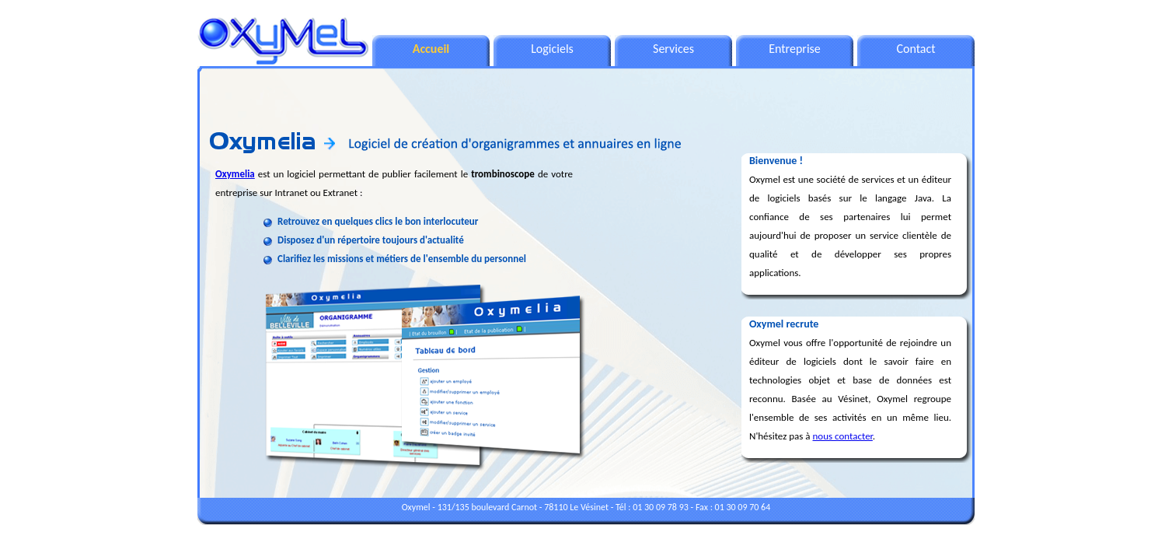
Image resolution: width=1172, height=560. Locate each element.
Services (673, 48)
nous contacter (843, 436)
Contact (915, 48)
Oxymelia (235, 174)
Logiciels (552, 48)
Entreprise (795, 48)
